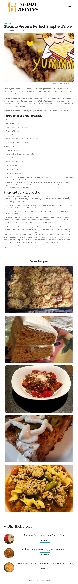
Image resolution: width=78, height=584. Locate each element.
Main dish (7, 23)
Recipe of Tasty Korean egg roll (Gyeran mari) (44, 549)
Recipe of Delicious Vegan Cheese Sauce (44, 535)
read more (45, 540)
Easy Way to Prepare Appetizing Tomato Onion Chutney (45, 563)
